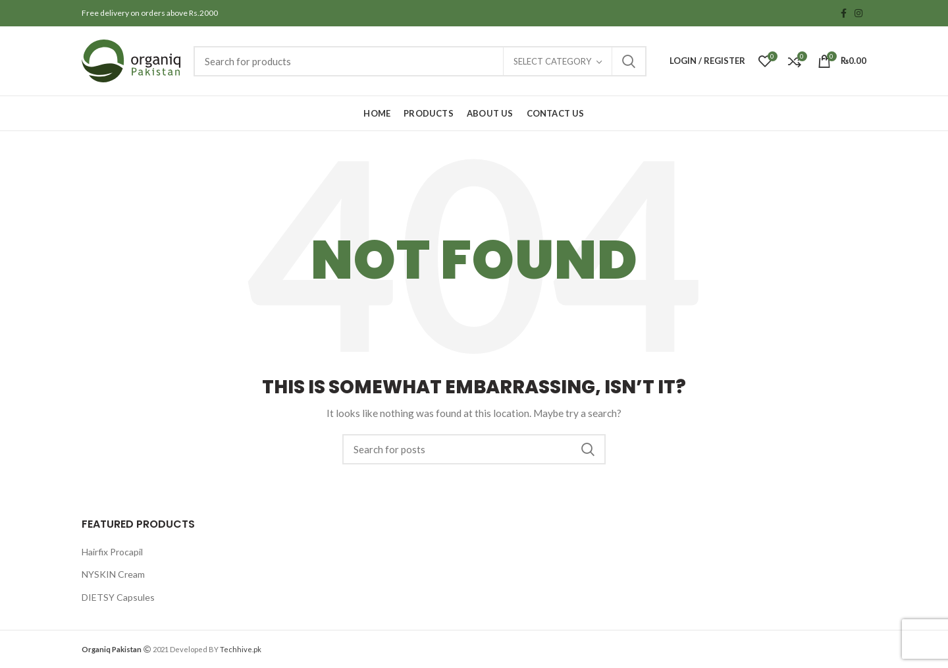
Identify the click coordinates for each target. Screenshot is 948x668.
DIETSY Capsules (118, 597)
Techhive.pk (240, 649)
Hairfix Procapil (112, 551)
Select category (552, 61)
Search (628, 61)
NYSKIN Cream (113, 574)
